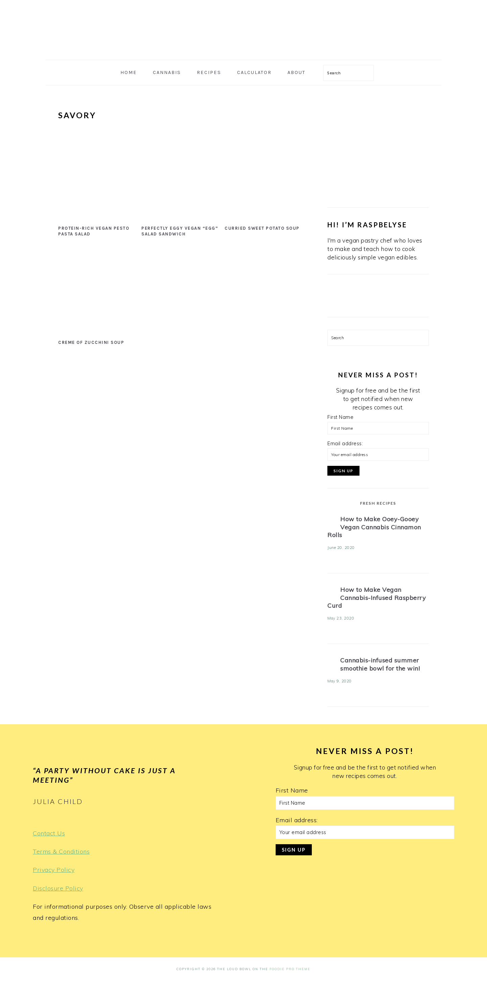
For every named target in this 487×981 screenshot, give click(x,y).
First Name (340, 417)
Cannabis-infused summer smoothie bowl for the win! (380, 664)
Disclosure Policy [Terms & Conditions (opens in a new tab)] (58, 888)
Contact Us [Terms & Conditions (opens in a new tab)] (49, 833)
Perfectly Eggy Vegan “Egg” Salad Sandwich (179, 231)
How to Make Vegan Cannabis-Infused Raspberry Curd (376, 597)
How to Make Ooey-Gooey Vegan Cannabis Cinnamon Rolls (374, 527)
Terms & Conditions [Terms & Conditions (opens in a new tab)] (61, 851)
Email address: (345, 444)
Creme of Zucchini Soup (91, 342)
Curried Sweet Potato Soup (262, 228)
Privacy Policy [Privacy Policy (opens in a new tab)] (53, 870)
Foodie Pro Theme (290, 969)
